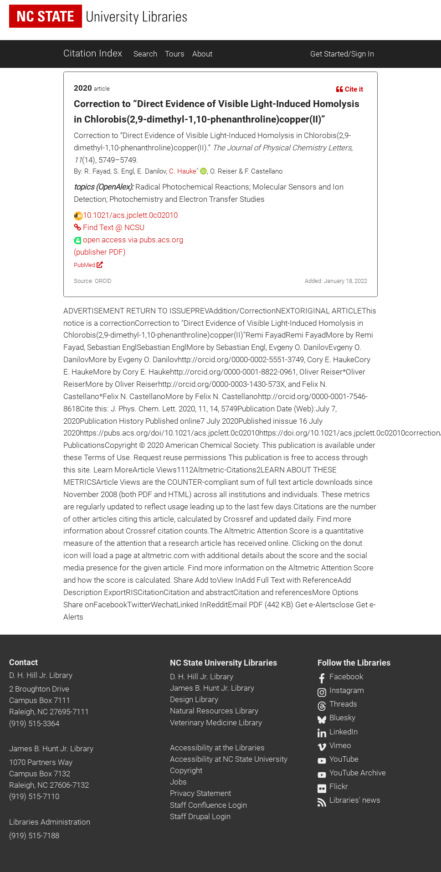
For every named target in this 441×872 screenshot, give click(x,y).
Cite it (349, 89)
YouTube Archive (352, 772)
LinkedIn (338, 731)
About (202, 53)
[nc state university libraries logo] (98, 16)
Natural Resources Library (214, 710)
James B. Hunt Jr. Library (51, 748)
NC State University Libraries (223, 663)
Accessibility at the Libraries (217, 747)
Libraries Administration (49, 821)
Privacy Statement (200, 793)
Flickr (333, 786)
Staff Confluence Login (208, 805)
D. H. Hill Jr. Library (40, 675)
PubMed (88, 265)
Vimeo (334, 745)
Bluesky (336, 717)
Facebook (340, 676)
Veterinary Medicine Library (216, 722)
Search (145, 53)
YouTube (338, 759)
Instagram (341, 690)
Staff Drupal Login (200, 816)
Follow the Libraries (354, 663)
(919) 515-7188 (34, 835)
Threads (337, 703)
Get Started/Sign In (342, 53)
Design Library (194, 699)
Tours (175, 53)
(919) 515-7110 (34, 796)
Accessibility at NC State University (228, 759)
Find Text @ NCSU (109, 227)
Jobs (178, 781)
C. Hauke (182, 171)
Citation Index (92, 53)
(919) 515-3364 (34, 723)
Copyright (186, 770)
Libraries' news (349, 800)
